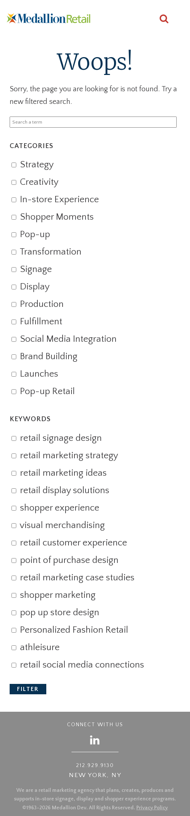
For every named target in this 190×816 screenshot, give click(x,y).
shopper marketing (53, 595)
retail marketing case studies (72, 578)
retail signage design (56, 438)
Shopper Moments (52, 217)
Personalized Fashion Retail (69, 630)
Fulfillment (36, 322)
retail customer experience (69, 543)
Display (30, 287)
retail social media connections (77, 665)
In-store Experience (55, 199)
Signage (31, 269)
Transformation (46, 252)
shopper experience (55, 508)
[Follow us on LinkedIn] (95, 740)
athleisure (35, 647)
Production (37, 304)
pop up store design (55, 612)
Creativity (35, 182)
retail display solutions (60, 490)
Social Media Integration (64, 339)
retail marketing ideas (59, 473)
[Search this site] (164, 20)
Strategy (32, 165)
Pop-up (30, 234)
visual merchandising (58, 525)
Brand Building (44, 356)
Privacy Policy (152, 808)
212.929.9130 (95, 766)
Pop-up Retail (43, 391)
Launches (34, 374)
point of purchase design (65, 560)
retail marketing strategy (64, 455)
